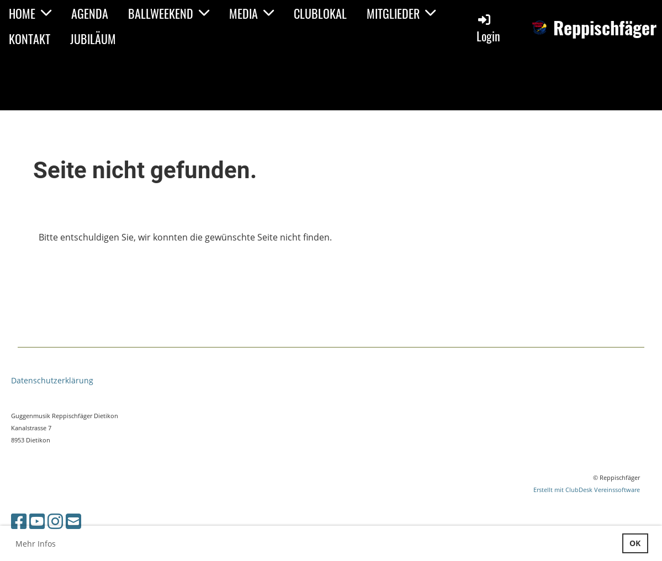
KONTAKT (29, 38)
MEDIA (251, 13)
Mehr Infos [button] (35, 543)
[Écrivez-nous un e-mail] (73, 521)
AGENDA (89, 13)
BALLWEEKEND (168, 13)
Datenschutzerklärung (52, 380)
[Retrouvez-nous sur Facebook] (19, 521)
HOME (30, 13)
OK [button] (634, 543)
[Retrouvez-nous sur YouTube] (37, 521)
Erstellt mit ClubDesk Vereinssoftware (586, 489)
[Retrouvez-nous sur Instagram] (55, 521)
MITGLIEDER (401, 13)
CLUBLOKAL (320, 13)
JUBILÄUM (93, 38)
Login (488, 28)
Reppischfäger (604, 27)
